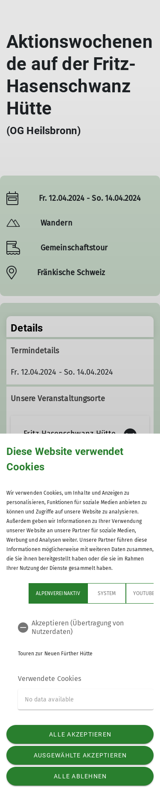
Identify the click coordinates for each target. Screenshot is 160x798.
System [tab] (107, 593)
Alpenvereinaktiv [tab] (58, 593)
